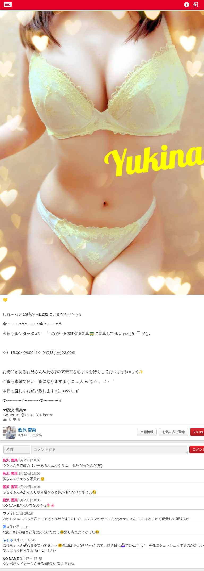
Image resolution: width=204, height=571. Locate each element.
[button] (195, 4)
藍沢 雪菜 (27, 430)
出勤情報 (147, 432)
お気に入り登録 (173, 432)
